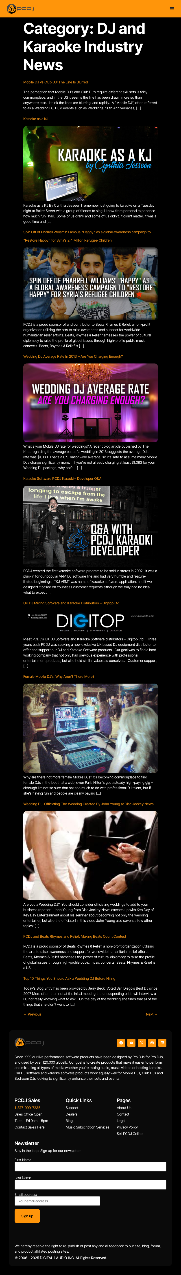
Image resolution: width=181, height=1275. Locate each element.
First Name (23, 1160)
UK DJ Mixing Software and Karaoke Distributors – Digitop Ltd (71, 603)
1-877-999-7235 (27, 1107)
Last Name (23, 1177)
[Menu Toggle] (172, 8)
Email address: (57, 1199)
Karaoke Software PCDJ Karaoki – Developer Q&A (62, 478)
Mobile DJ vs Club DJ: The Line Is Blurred (55, 82)
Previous (32, 1014)
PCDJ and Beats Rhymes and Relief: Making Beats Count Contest (74, 936)
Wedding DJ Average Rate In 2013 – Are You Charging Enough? (73, 356)
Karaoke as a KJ (35, 119)
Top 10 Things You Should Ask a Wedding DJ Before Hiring (69, 978)
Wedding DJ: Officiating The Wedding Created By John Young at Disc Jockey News (88, 804)
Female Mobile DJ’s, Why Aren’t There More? (58, 676)
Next (152, 1014)
